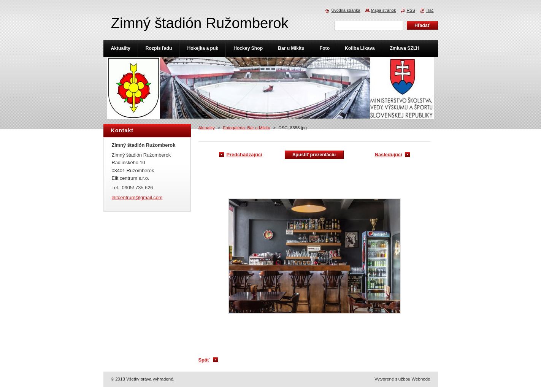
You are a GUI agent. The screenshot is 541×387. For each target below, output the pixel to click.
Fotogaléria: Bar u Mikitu (246, 127)
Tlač (430, 10)
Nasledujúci (388, 154)
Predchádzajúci (244, 154)
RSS (411, 10)
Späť (204, 360)
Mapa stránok (383, 10)
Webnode (420, 379)
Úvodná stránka (345, 10)
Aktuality (206, 127)
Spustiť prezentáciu (314, 154)
